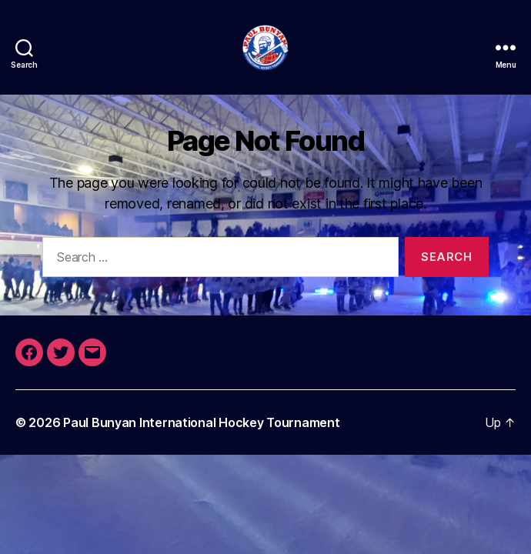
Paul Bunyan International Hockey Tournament (201, 422)
